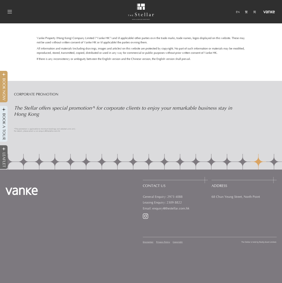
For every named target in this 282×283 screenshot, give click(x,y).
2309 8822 (174, 202)
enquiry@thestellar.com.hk (170, 208)
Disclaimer (148, 242)
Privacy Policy (163, 242)
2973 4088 (175, 197)
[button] (9, 11)
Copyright (178, 242)
